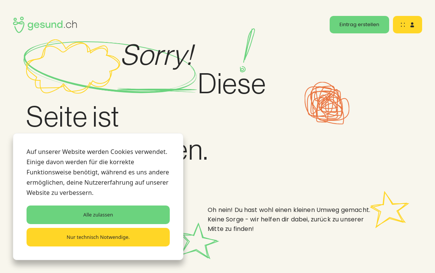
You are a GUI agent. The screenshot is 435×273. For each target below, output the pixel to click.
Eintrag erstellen (359, 24)
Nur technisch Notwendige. (98, 237)
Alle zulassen (98, 214)
